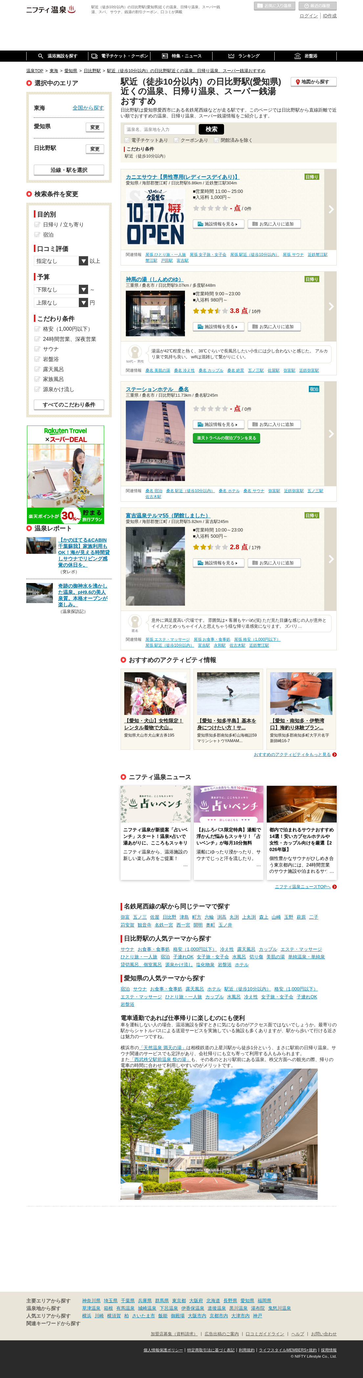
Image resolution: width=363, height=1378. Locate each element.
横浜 (86, 1315)
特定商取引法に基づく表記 (211, 1350)
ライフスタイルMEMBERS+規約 (288, 1350)
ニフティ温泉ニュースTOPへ (303, 886)
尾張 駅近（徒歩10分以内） (254, 254)
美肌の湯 (275, 956)
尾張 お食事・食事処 (212, 639)
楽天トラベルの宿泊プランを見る (226, 438)
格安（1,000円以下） (195, 949)
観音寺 (144, 925)
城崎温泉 (147, 1308)
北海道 (213, 1300)
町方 (196, 917)
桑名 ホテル (229, 491)
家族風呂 (53, 379)
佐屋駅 (274, 370)
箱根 (108, 1308)
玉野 (288, 917)
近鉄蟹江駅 (318, 254)
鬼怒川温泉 (279, 1308)
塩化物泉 (205, 964)
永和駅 (220, 645)
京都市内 (219, 1315)
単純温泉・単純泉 (306, 956)
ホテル (242, 964)
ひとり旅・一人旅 (139, 956)
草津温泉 (91, 1308)
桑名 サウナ (253, 491)
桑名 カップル (211, 370)
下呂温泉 (169, 1308)
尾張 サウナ (293, 254)
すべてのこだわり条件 (69, 404)
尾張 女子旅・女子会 (208, 254)
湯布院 (258, 1308)
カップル (268, 949)
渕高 (221, 917)
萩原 (301, 917)
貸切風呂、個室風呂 (141, 964)
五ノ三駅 (256, 370)
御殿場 (178, 1315)
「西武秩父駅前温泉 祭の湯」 (160, 1059)
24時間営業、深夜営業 (69, 339)
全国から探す (88, 108)
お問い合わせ (324, 1334)
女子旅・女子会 (213, 956)
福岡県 (264, 1300)
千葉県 (128, 1300)
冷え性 (227, 949)
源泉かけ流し (179, 964)
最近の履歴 (318, 6)
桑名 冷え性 (184, 370)
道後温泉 (217, 1308)
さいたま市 (143, 1315)
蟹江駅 (151, 260)
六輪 (209, 917)
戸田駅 (167, 260)
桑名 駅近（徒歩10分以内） (190, 491)
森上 (263, 917)
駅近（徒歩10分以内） (247, 989)
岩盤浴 (225, 964)
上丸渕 (249, 917)
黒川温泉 (238, 1308)
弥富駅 (289, 370)
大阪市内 (197, 1315)
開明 (198, 925)
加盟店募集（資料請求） (174, 1334)
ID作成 (330, 15)
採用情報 (329, 1350)
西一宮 (183, 925)
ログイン (309, 15)
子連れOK (183, 956)
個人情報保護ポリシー (163, 1350)
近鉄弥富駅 (309, 370)
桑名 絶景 (235, 370)
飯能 (163, 1315)
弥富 (125, 917)
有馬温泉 (125, 1308)
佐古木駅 (153, 496)
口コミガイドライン (265, 1334)
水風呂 (239, 956)
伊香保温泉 (192, 1308)
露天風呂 (246, 949)
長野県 (230, 1300)
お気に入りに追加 (277, 223)
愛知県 (247, 1300)
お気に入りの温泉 (274, 6)
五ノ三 (140, 917)
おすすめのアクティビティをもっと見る (292, 754)
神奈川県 (91, 1300)
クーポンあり (194, 140)
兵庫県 (145, 1300)
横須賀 (114, 1315)
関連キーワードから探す (53, 1323)
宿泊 (165, 956)
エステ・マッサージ (301, 949)
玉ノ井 (225, 925)
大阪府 (196, 1300)
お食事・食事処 (154, 949)
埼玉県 (111, 1300)
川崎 (99, 1315)
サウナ (127, 949)
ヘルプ (297, 1334)
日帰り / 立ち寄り (63, 224)
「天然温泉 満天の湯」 (162, 1047)
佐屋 (154, 917)
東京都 (179, 1300)
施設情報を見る (220, 223)
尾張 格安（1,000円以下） (257, 639)
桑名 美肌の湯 (158, 370)
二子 (313, 917)
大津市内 (240, 1315)
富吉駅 (183, 260)
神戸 (257, 1315)
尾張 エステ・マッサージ (168, 639)
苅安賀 (127, 925)
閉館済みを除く (237, 140)
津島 (184, 917)
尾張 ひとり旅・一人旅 (166, 254)
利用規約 (247, 1350)
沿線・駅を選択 (69, 170)
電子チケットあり (149, 140)
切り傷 (256, 956)
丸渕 (234, 917)
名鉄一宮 (164, 925)
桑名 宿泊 (154, 491)
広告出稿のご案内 (222, 1334)
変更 (95, 127)
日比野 (169, 917)
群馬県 (162, 1300)
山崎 (276, 917)
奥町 (210, 925)
